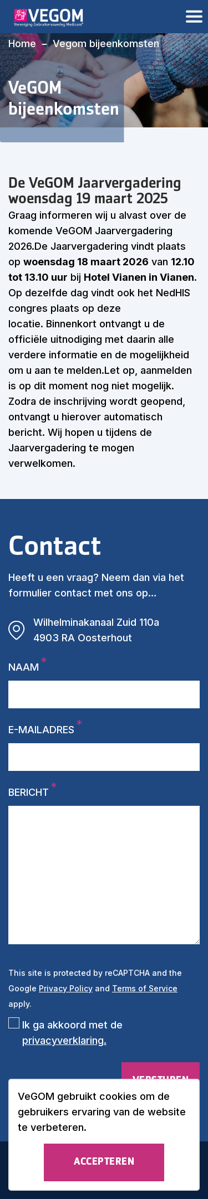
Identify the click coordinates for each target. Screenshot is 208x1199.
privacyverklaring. (64, 1040)
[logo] (43, 17)
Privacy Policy (66, 988)
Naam (23, 667)
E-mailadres (41, 729)
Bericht (28, 792)
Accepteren (104, 1162)
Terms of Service (144, 988)
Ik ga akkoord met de (72, 1032)
